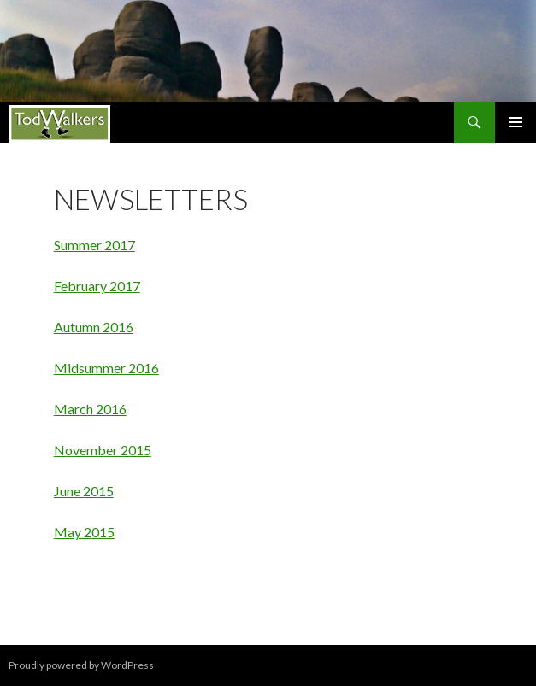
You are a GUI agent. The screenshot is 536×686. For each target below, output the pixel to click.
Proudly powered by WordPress (81, 665)
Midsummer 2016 (106, 368)
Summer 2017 (94, 245)
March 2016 (90, 409)
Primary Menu (515, 122)
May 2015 (84, 532)
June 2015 (84, 491)
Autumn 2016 (93, 327)
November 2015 (102, 450)
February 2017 (97, 286)
